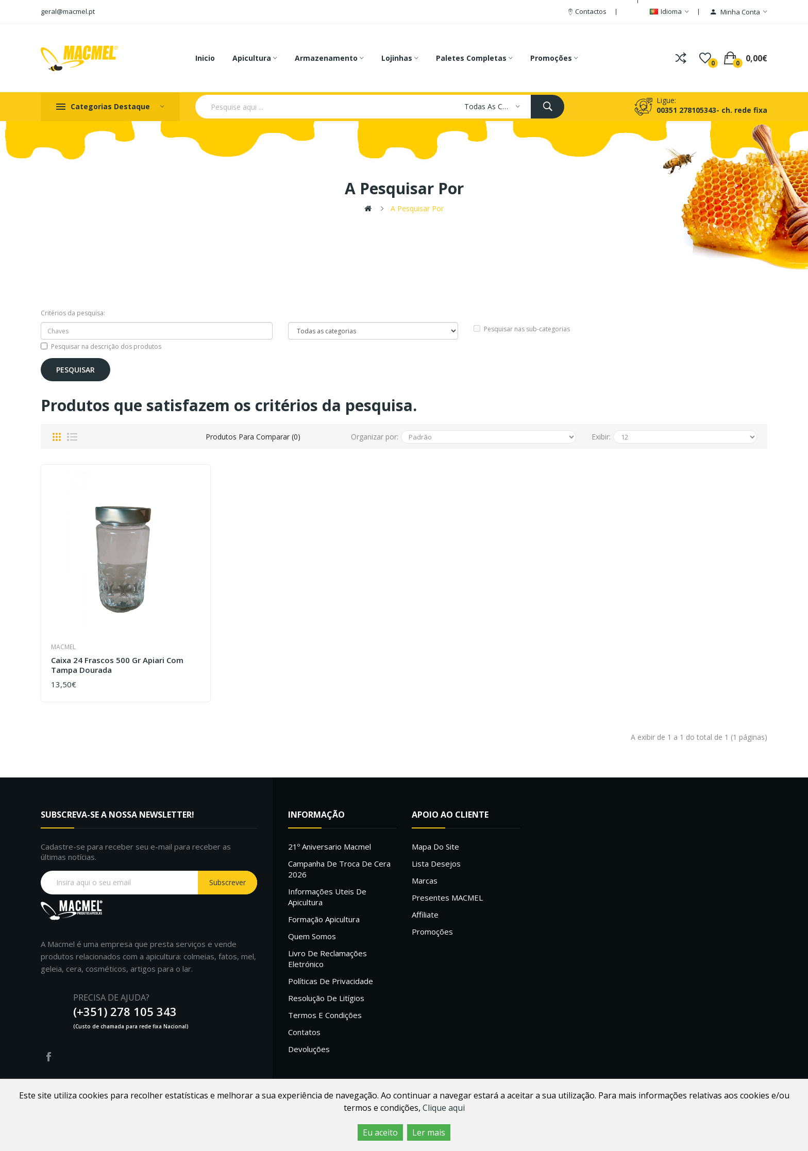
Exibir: (601, 437)
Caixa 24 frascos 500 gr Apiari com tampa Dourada (117, 665)
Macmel (63, 646)
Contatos (304, 1032)
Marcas (424, 880)
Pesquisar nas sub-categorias (522, 329)
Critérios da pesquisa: (73, 313)
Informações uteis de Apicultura (327, 896)
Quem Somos (312, 936)
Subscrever (227, 882)
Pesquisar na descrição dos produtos (101, 346)
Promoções (432, 931)
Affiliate (425, 914)
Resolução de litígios (326, 998)
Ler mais (428, 1132)
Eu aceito (380, 1132)
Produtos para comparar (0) (253, 437)
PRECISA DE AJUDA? (111, 997)
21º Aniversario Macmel (329, 846)
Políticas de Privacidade (330, 981)
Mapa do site (435, 846)
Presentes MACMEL (447, 897)
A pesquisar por (417, 208)
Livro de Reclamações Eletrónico (327, 958)
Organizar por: (374, 437)
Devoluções (309, 1049)
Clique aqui (444, 1107)
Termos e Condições (325, 1015)
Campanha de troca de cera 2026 (339, 868)
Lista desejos (436, 863)
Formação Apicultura (324, 919)
